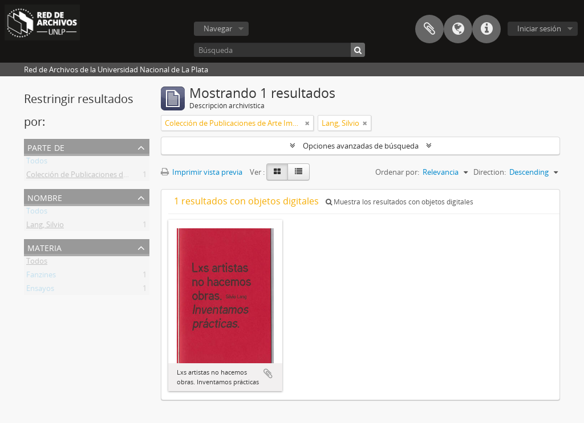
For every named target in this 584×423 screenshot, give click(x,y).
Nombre (44, 196)
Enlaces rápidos (486, 29)
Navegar (218, 28)
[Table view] (298, 171)
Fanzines (41, 277)
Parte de (45, 146)
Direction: (489, 172)
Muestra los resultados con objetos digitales (399, 202)
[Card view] (277, 171)
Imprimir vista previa (201, 172)
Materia (44, 246)
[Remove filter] (307, 123)
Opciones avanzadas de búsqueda (360, 146)
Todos (36, 163)
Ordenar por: (397, 172)
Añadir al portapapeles (268, 373)
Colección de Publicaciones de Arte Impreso (99, 176)
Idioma (458, 29)
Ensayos (40, 290)
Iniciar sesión (539, 28)
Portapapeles (429, 29)
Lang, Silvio (45, 226)
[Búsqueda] (279, 50)
